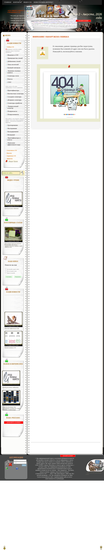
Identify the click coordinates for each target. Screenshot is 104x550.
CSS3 (9, 82)
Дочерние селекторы (14, 100)
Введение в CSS (12, 55)
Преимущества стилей (15, 58)
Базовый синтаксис (14, 68)
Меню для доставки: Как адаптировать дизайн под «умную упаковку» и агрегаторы (11, 408)
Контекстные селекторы (15, 93)
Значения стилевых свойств (14, 72)
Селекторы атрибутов (14, 103)
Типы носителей (13, 64)
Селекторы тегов (13, 76)
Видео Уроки (13, 161)
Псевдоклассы (12, 111)
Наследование (12, 128)
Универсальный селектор (12, 107)
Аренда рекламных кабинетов (12, 208)
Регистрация (11, 468)
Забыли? (21, 468)
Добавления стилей (14, 61)
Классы (10, 79)
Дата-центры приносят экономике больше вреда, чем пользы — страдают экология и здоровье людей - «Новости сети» (14, 245)
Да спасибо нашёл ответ (13, 269)
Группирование (12, 125)
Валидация (11, 135)
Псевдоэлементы (13, 114)
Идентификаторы (13, 90)
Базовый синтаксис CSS (10, 347)
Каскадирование (13, 131)
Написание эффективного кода (13, 144)
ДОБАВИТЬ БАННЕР (83, 20)
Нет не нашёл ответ (12, 271)
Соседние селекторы (14, 97)
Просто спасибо (11, 273)
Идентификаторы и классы (14, 139)
